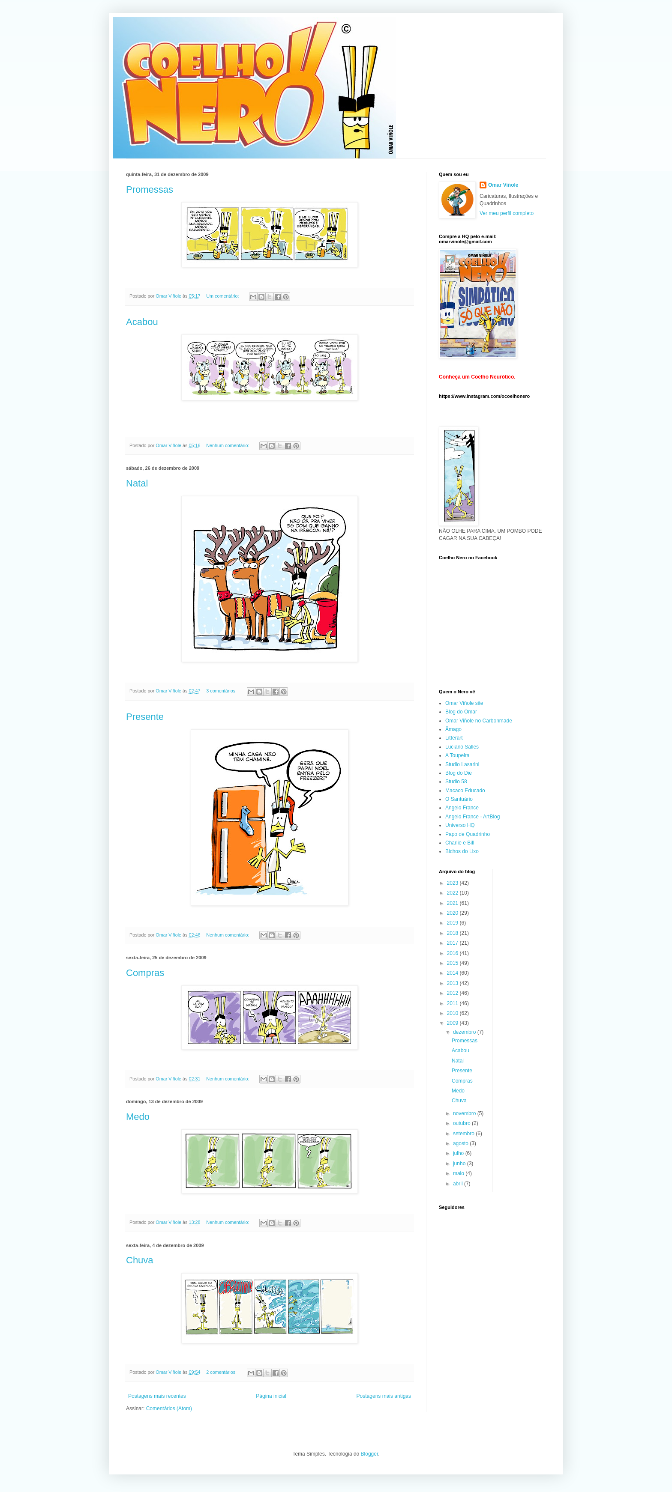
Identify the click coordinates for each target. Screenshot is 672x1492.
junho (460, 1164)
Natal (137, 483)
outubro (462, 1123)
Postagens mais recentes (157, 1396)
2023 (453, 883)
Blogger (369, 1454)
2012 (453, 993)
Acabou (142, 321)
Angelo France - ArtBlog (472, 817)
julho (459, 1153)
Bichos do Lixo (462, 851)
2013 (453, 983)
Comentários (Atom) (169, 1408)
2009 (453, 1023)
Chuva (139, 1260)
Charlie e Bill (459, 843)
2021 (453, 903)
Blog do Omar (461, 712)
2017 (453, 943)
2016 (453, 953)
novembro (465, 1113)
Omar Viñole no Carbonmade (478, 721)
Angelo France (462, 808)
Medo (138, 1116)
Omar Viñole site (464, 703)
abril (458, 1184)
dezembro (465, 1032)
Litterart (454, 738)
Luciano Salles (462, 747)
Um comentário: (223, 295)
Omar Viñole (503, 185)
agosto (461, 1143)
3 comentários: (222, 690)
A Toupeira (457, 755)
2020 (453, 913)
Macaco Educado (465, 791)
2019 (453, 923)
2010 (453, 1013)
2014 (453, 973)
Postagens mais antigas (384, 1396)
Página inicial (271, 1396)
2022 (453, 893)
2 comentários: (222, 1372)
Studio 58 (456, 782)
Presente (145, 716)
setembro (464, 1134)
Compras (145, 972)
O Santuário (459, 799)
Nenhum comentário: (228, 445)
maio (459, 1173)
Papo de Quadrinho (467, 834)
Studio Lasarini (462, 764)
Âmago (453, 729)
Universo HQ (460, 825)
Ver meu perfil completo (507, 213)
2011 (453, 1003)
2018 (453, 933)
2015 (453, 963)
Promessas (149, 189)
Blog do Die (458, 773)
